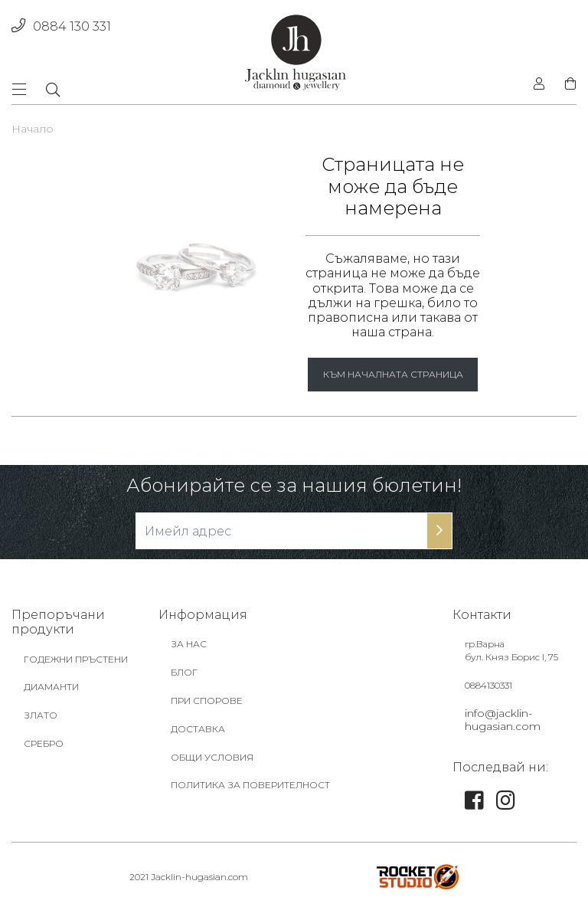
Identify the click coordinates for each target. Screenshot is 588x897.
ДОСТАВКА (198, 729)
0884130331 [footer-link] (488, 685)
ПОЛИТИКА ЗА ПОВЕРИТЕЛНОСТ (250, 785)
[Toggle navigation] (23, 89)
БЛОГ (184, 672)
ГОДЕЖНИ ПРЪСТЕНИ (76, 659)
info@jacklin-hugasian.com (503, 719)
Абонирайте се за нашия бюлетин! (294, 485)
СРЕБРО (44, 743)
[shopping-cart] (566, 84)
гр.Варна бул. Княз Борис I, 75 (511, 650)
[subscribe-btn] (439, 530)
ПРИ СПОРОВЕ (207, 700)
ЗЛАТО (40, 715)
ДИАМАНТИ (51, 686)
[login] (539, 84)
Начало (32, 129)
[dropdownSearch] (53, 89)
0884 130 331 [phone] (61, 26)
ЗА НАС (189, 644)
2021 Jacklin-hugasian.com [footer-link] (188, 876)
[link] (474, 804)
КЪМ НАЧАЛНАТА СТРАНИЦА (393, 374)
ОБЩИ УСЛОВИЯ (212, 757)
